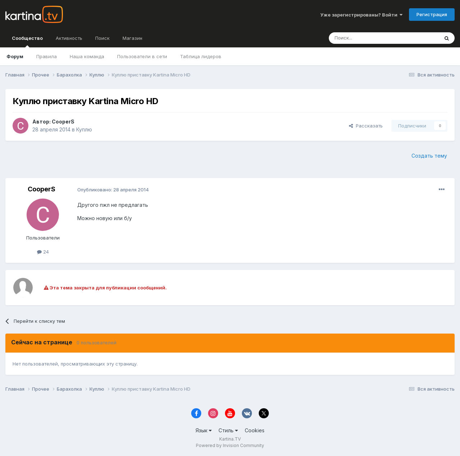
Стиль (228, 430)
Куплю (84, 129)
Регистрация (432, 14)
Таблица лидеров (200, 56)
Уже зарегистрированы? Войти (361, 15)
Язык (204, 430)
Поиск (102, 38)
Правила (46, 56)
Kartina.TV (230, 439)
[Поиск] (364, 38)
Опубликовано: (113, 189)
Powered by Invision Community (230, 445)
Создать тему (429, 156)
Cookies (254, 430)
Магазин (132, 38)
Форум (14, 56)
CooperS (63, 121)
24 (43, 252)
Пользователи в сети (142, 56)
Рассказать (366, 126)
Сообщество (27, 41)
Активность (69, 38)
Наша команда (87, 56)
